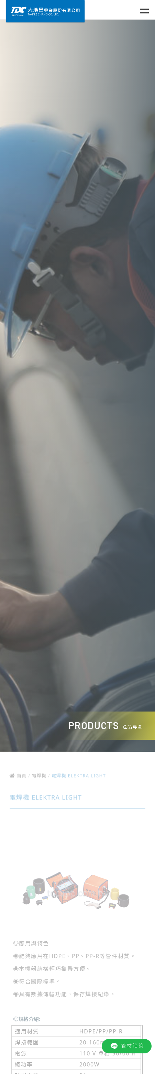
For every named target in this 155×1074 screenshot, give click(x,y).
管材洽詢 (126, 1046)
